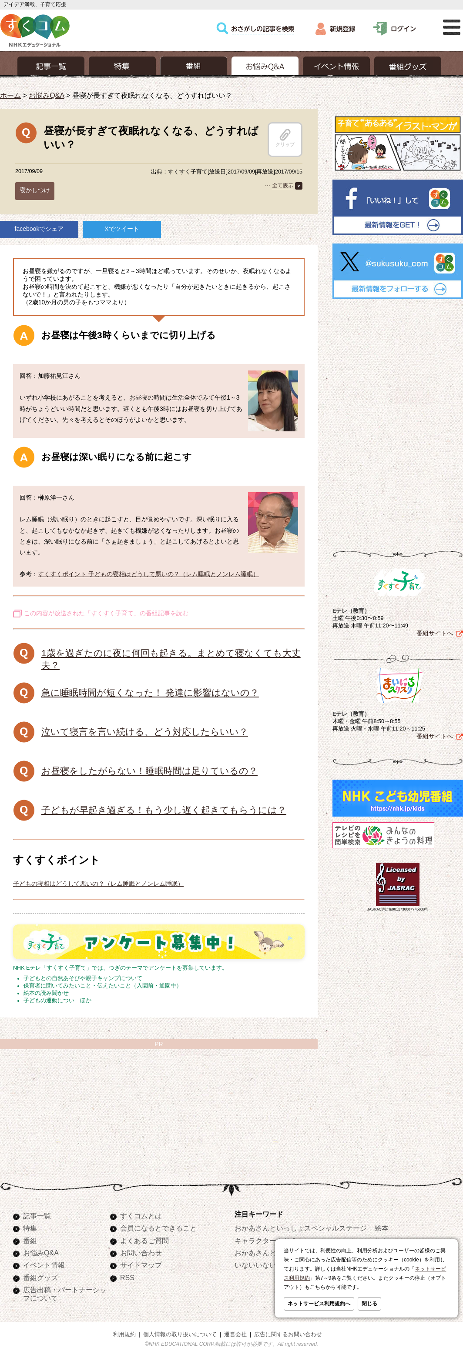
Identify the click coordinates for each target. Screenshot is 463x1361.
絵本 (382, 1228)
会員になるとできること (158, 1228)
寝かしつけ (35, 190)
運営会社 (235, 1334)
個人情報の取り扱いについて (180, 1334)
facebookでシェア (39, 228)
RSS (127, 1277)
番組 (30, 1240)
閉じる (369, 1304)
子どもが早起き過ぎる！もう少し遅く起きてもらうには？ (163, 810)
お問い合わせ (141, 1253)
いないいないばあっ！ (269, 1265)
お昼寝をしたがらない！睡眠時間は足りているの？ (149, 771)
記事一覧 (37, 1216)
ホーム (10, 95)
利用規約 (124, 1334)
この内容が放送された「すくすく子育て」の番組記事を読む (106, 613)
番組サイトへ (434, 633)
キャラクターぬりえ (266, 1240)
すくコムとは (141, 1216)
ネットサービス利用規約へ (319, 1304)
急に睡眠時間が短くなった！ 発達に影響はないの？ (150, 692)
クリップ (285, 138)
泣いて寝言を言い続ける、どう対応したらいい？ (144, 732)
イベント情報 (44, 1265)
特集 (30, 1228)
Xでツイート (121, 228)
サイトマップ (141, 1265)
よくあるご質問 (144, 1240)
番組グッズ (40, 1277)
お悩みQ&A (46, 95)
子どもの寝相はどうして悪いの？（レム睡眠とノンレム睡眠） (98, 883)
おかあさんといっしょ (269, 1253)
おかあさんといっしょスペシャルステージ (301, 1228)
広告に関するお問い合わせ (288, 1334)
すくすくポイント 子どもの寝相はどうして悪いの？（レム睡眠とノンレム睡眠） (148, 573)
